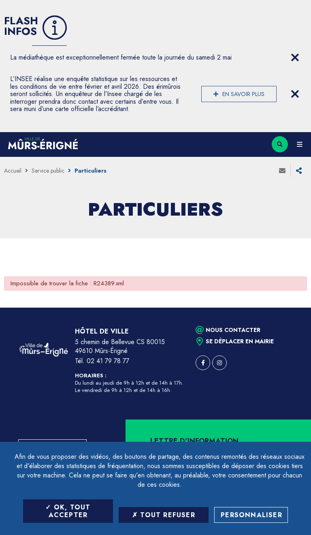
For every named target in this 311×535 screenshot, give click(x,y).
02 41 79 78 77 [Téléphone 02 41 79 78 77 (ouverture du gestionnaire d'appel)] (108, 361)
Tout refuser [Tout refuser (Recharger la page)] (163, 515)
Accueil (12, 171)
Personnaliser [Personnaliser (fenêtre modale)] (251, 515)
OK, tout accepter (67, 511)
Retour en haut (291, 307)
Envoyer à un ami (282, 171)
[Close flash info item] (295, 57)
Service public (48, 171)
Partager (299, 171)
